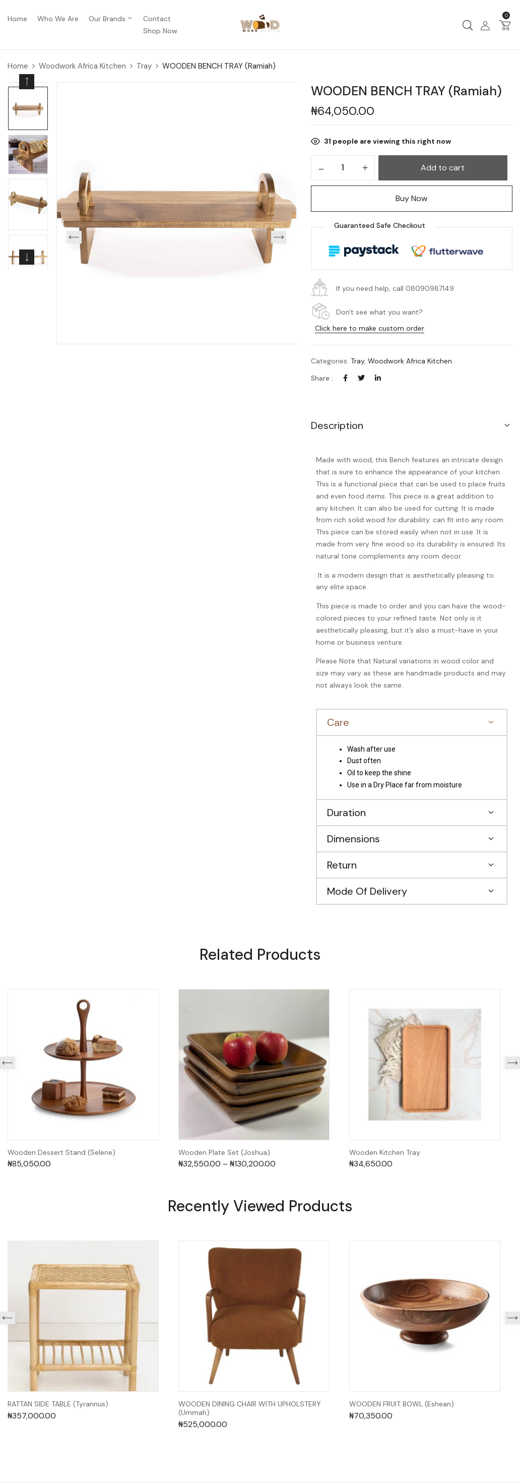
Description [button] (337, 425)
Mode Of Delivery (367, 891)
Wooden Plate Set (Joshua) (224, 1152)
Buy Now (411, 198)
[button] (504, 25)
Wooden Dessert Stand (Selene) (61, 1152)
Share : (322, 378)
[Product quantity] (342, 167)
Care (338, 722)
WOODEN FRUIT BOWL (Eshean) (401, 1404)
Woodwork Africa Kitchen (82, 66)
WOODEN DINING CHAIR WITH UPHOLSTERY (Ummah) (249, 1408)
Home (18, 66)
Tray (144, 66)
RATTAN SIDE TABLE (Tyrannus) (58, 1404)
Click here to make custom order (369, 328)
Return (342, 865)
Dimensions (353, 839)
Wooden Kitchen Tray (384, 1152)
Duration (346, 813)
